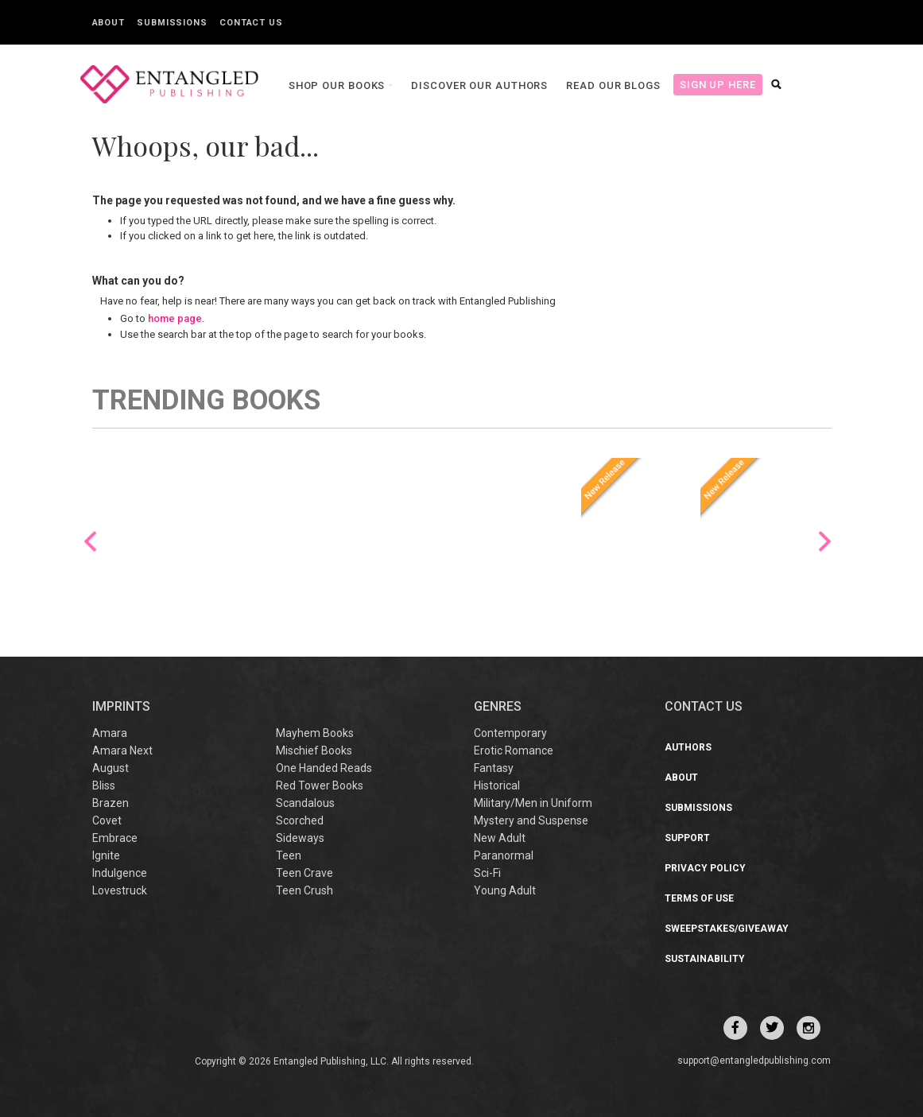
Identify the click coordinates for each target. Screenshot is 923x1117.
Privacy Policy (705, 868)
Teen (288, 855)
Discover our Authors (442, 85)
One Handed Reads (324, 768)
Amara (109, 733)
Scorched (300, 820)
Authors (688, 747)
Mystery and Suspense (531, 820)
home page (175, 318)
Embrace (115, 838)
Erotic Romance (513, 750)
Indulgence (119, 873)
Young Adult (505, 890)
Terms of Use (699, 898)
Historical (497, 785)
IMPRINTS (121, 706)
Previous (90, 541)
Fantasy (494, 768)
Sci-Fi (487, 873)
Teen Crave (304, 873)
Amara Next (122, 750)
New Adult (499, 838)
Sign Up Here (681, 85)
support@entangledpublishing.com (754, 1060)
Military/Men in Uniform (533, 803)
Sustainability (705, 958)
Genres (498, 706)
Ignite (106, 855)
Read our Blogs (576, 85)
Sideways (300, 838)
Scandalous (305, 803)
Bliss (103, 785)
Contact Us (251, 22)
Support (687, 838)
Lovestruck (119, 890)
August (110, 768)
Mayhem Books (315, 733)
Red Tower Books (319, 785)
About (109, 22)
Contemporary (510, 733)
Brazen (110, 803)
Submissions (172, 22)
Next (825, 541)
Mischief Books (314, 750)
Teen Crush (304, 890)
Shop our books (302, 85)
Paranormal (503, 855)
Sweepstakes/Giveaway (727, 928)
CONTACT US (704, 706)
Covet (107, 820)
